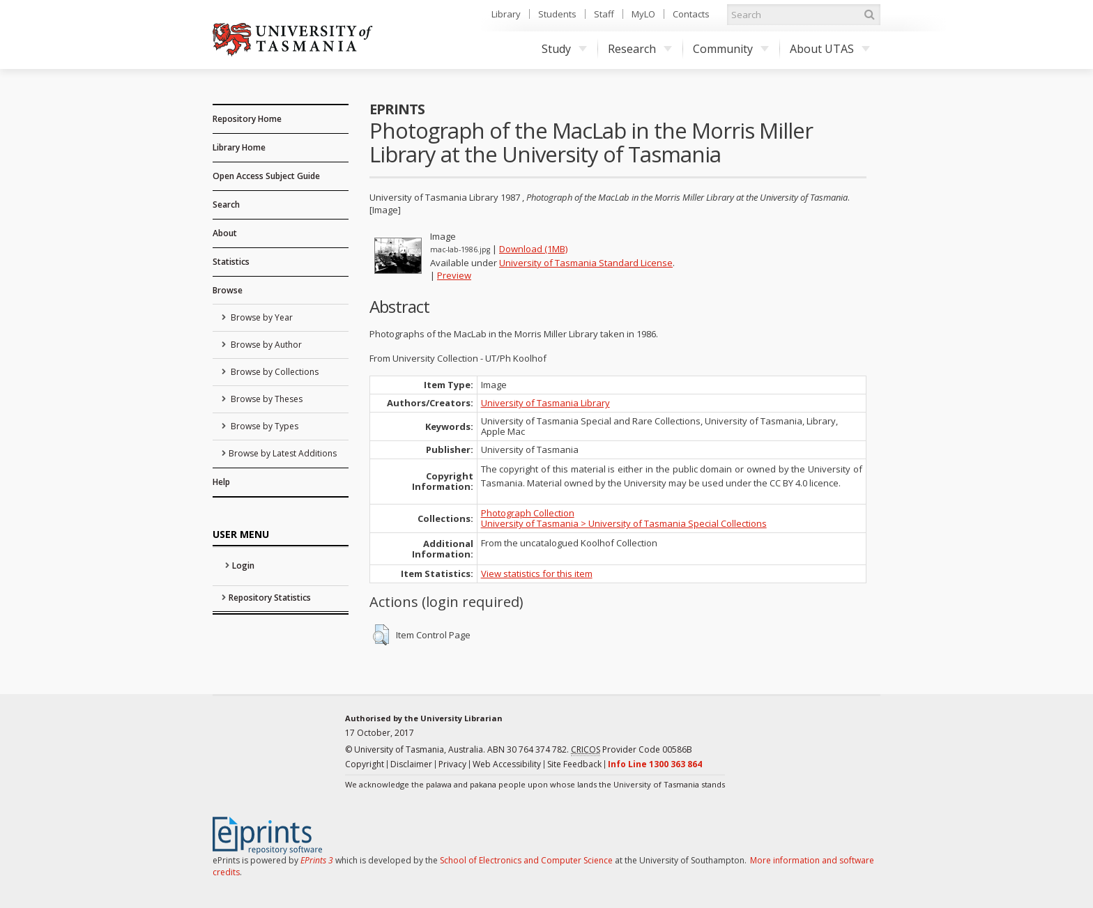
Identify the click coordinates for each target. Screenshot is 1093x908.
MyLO (643, 14)
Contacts (691, 14)
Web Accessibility (507, 764)
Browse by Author (265, 345)
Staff (604, 14)
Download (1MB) (533, 249)
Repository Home (247, 119)
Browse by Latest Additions (283, 453)
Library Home (239, 147)
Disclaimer (411, 764)
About (225, 233)
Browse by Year (261, 317)
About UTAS (830, 48)
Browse (228, 290)
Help (221, 482)
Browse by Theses (266, 399)
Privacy (452, 764)
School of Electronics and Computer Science (526, 860)
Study (564, 48)
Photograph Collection (527, 513)
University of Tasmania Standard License (586, 262)
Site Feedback (574, 764)
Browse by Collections (274, 372)
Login (243, 565)
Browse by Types (263, 426)
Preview (454, 275)
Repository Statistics (270, 597)
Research (640, 48)
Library (506, 14)
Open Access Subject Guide (266, 176)
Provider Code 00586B (631, 750)
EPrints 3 (316, 860)
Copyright (364, 764)
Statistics (231, 262)
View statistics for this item (537, 573)
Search (226, 204)
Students (557, 14)
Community (731, 48)
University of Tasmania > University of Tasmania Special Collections (624, 523)
